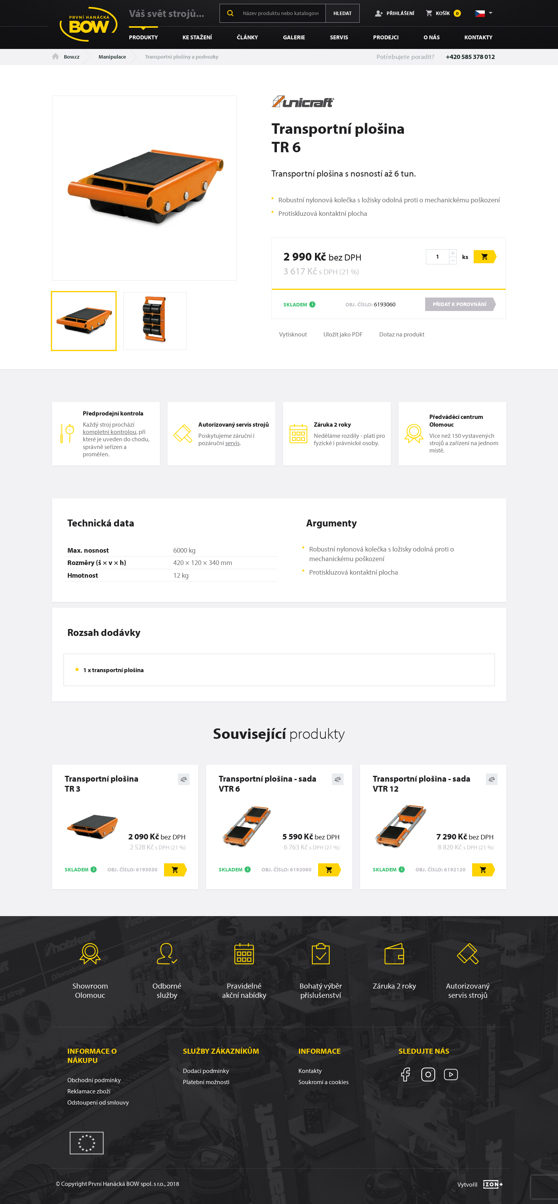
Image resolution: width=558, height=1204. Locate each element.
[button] (483, 13)
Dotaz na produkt (401, 334)
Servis (339, 37)
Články (247, 37)
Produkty (143, 37)
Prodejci (386, 37)
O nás (432, 37)
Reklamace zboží (89, 1091)
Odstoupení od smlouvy (98, 1102)
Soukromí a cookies (323, 1082)
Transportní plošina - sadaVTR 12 (422, 784)
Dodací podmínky (206, 1071)
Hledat (342, 13)
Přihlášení (394, 13)
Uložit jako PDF (343, 334)
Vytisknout (293, 334)
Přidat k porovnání (459, 304)
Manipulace (112, 56)
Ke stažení (197, 37)
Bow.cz (65, 56)
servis (232, 443)
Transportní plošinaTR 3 (102, 784)
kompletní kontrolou (109, 432)
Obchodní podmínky (94, 1080)
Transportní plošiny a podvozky (181, 56)
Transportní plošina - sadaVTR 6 (268, 784)
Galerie (294, 37)
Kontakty (478, 37)
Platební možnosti (206, 1082)
